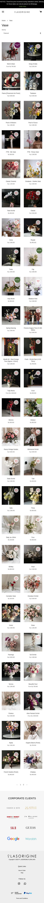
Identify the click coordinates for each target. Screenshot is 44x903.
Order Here (22, 6)
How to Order (22, 870)
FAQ (22, 872)
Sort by (4, 29)
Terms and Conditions (22, 898)
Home (4, 20)
